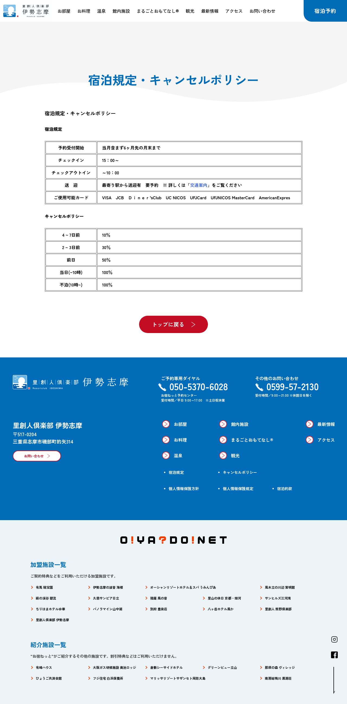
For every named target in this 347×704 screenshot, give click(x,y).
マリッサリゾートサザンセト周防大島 (177, 678)
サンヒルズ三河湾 (278, 598)
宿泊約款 (284, 488)
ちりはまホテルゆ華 (50, 609)
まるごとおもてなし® (158, 11)
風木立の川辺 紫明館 (280, 587)
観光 (190, 11)
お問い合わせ (262, 11)
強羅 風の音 (158, 598)
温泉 (101, 11)
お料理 (83, 11)
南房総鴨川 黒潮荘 (278, 678)
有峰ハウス (44, 667)
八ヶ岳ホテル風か (221, 609)
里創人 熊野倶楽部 (278, 609)
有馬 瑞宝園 (44, 587)
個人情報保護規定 (238, 488)
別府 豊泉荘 (158, 609)
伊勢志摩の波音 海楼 (108, 587)
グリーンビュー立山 (222, 667)
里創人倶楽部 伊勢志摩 (52, 619)
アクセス (234, 11)
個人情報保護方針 (184, 488)
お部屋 (63, 11)
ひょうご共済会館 (49, 678)
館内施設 (121, 11)
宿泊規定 (176, 472)
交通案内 (198, 185)
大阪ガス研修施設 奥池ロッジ (114, 667)
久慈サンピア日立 (106, 598)
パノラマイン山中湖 (107, 609)
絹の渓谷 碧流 (46, 598)
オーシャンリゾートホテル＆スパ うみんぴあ (183, 587)
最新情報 (210, 11)
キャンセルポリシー (240, 472)
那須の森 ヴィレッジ (280, 667)
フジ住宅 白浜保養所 (108, 678)
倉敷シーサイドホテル (166, 667)
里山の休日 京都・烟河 (224, 598)
